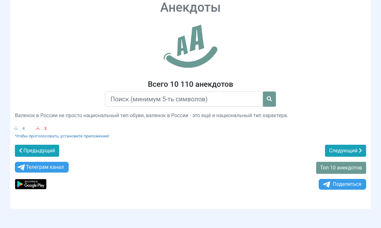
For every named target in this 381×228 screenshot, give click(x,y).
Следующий (345, 151)
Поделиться (341, 184)
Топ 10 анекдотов (341, 168)
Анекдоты (190, 7)
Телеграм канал (40, 167)
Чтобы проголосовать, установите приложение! (62, 136)
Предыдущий (37, 151)
